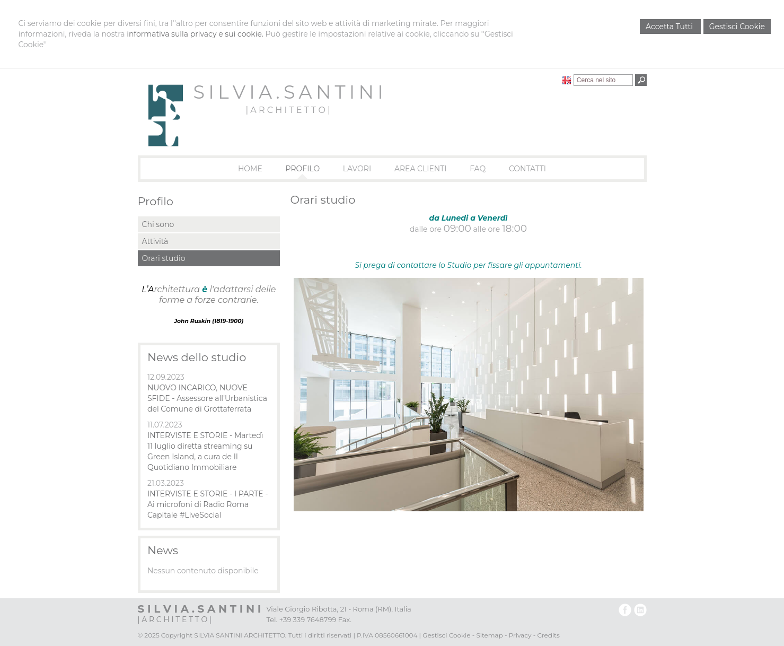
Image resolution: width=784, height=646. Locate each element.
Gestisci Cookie (737, 26)
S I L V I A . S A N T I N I (288, 92)
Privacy (520, 635)
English (566, 80)
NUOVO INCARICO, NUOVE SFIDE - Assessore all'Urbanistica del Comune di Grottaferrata (207, 398)
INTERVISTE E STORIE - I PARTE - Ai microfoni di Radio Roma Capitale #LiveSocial (207, 504)
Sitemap (489, 635)
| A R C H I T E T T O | (287, 110)
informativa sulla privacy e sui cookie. (195, 34)
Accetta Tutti (670, 26)
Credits (548, 635)
